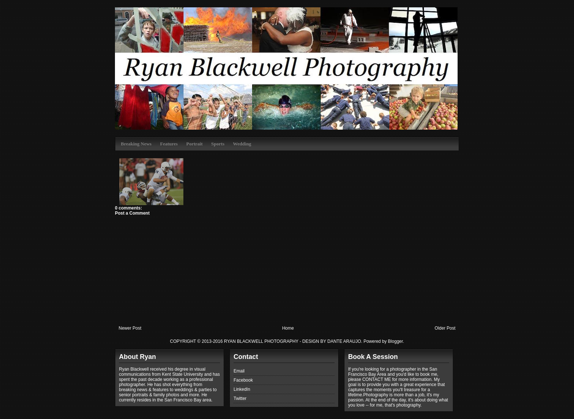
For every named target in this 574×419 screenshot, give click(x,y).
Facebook (243, 380)
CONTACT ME (376, 379)
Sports (217, 144)
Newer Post (130, 328)
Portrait (194, 144)
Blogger (395, 341)
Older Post (445, 328)
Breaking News (136, 144)
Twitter (240, 398)
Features (169, 144)
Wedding (242, 144)
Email (239, 371)
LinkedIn (242, 389)
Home (288, 328)
